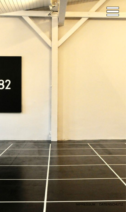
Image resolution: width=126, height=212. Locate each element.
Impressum (85, 204)
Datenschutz (111, 204)
